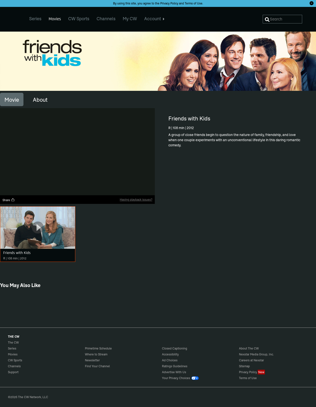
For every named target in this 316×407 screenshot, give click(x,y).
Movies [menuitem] (55, 19)
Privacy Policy (169, 3)
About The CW (249, 348)
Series (12, 348)
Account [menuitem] (154, 18)
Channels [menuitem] (106, 18)
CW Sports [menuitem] (78, 18)
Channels (14, 366)
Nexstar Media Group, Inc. (256, 354)
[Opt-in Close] (312, 3)
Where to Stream (96, 354)
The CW (10, 17)
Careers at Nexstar (251, 360)
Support (13, 372)
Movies (13, 354)
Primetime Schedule (98, 348)
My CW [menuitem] (130, 18)
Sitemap (244, 366)
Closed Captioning (174, 348)
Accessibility (170, 354)
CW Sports (15, 360)
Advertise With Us (174, 372)
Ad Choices (170, 360)
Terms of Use (193, 3)
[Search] (282, 19)
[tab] (11, 99)
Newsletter (92, 360)
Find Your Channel (97, 366)
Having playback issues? (136, 199)
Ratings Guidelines (174, 366)
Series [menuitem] (35, 18)
